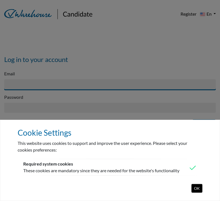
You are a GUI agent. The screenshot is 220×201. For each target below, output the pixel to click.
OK (197, 188)
